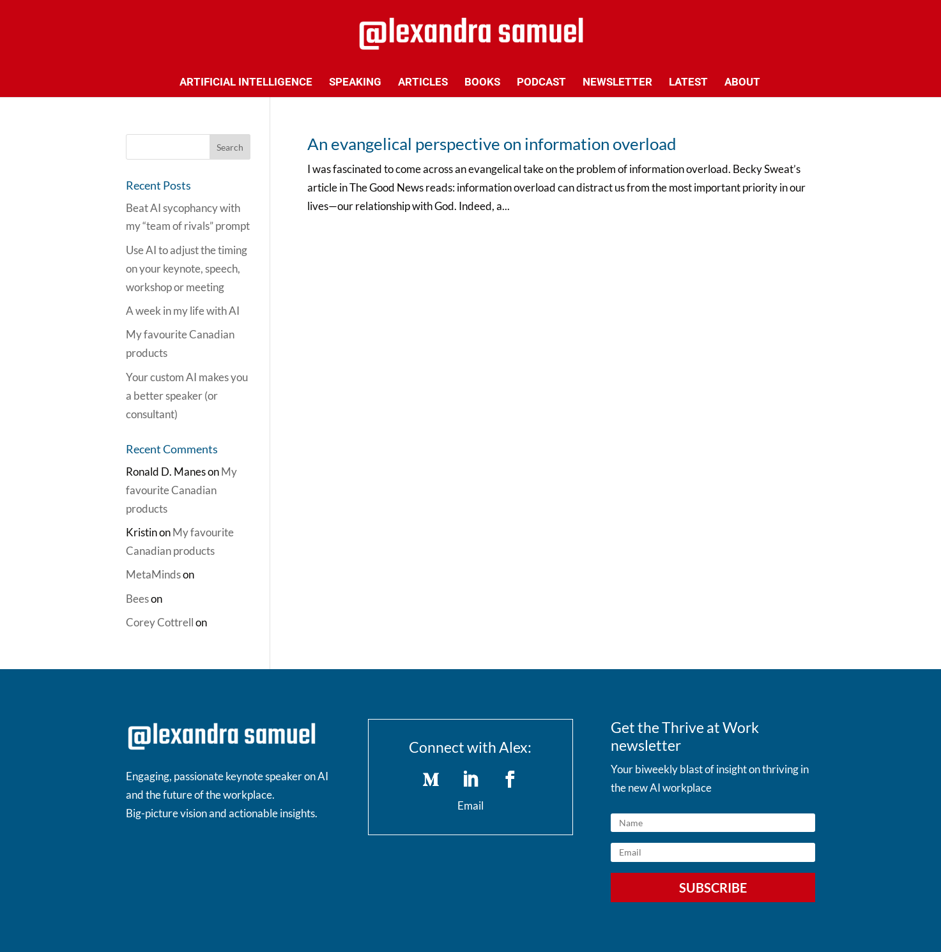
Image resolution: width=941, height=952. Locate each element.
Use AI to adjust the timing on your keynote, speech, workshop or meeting (186, 268)
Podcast (541, 82)
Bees (137, 598)
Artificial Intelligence (246, 82)
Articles (423, 82)
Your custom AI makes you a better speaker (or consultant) (187, 395)
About (742, 82)
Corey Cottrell (160, 622)
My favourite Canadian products (181, 490)
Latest (688, 82)
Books (482, 82)
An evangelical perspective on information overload (492, 143)
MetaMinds (153, 574)
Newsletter (617, 82)
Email (470, 805)
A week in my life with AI (183, 310)
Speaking (355, 82)
